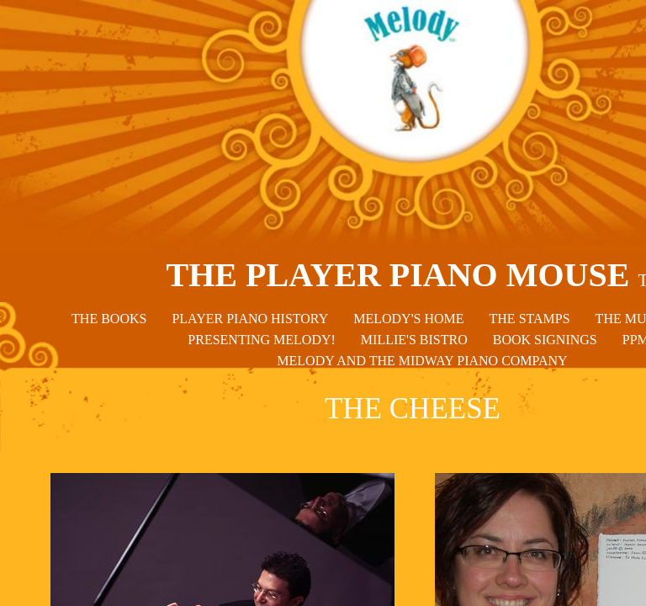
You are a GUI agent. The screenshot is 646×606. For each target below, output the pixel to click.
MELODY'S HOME (408, 318)
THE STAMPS (530, 318)
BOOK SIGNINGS (545, 339)
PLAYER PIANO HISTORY (250, 318)
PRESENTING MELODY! (262, 339)
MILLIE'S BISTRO (414, 339)
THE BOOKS (108, 318)
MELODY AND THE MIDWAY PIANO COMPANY (422, 361)
